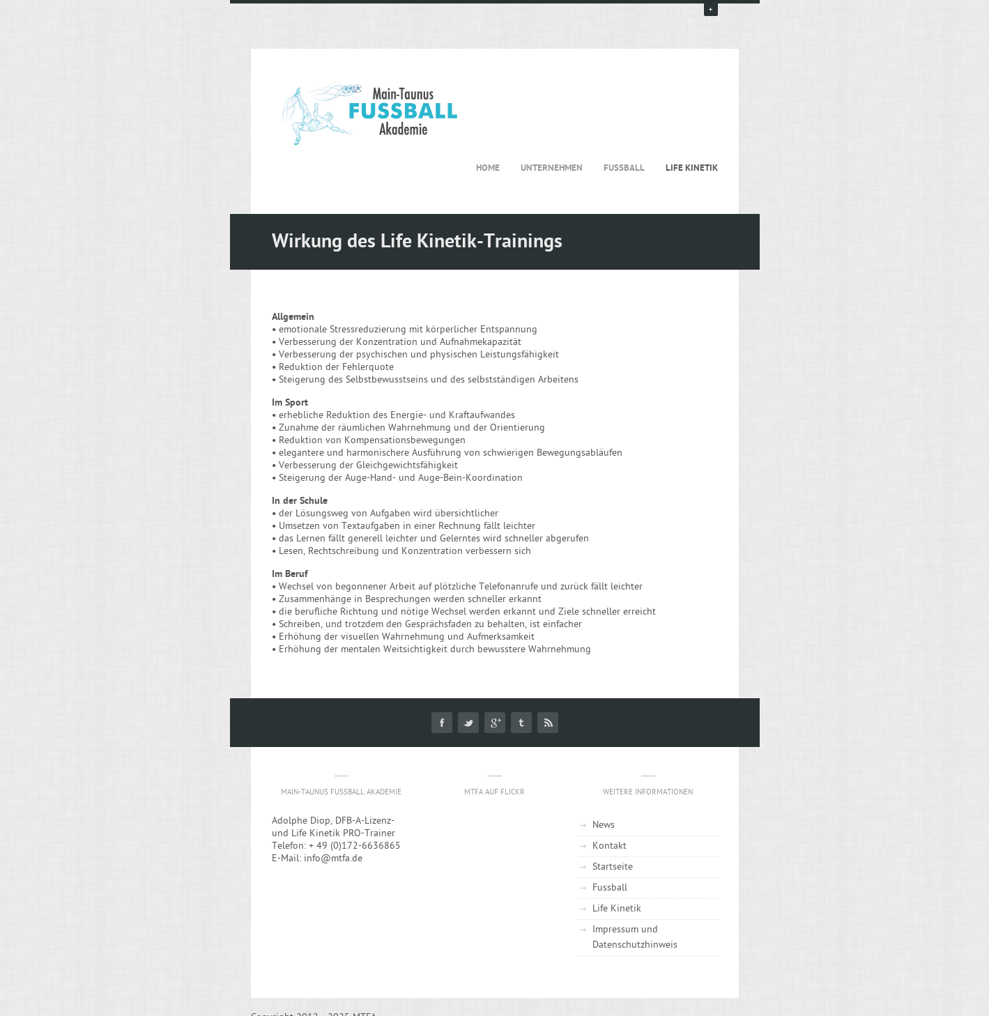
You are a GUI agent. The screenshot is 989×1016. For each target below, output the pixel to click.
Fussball (624, 168)
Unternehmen (552, 168)
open (711, 9)
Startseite (612, 867)
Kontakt (609, 846)
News (603, 825)
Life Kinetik (692, 168)
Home (488, 168)
